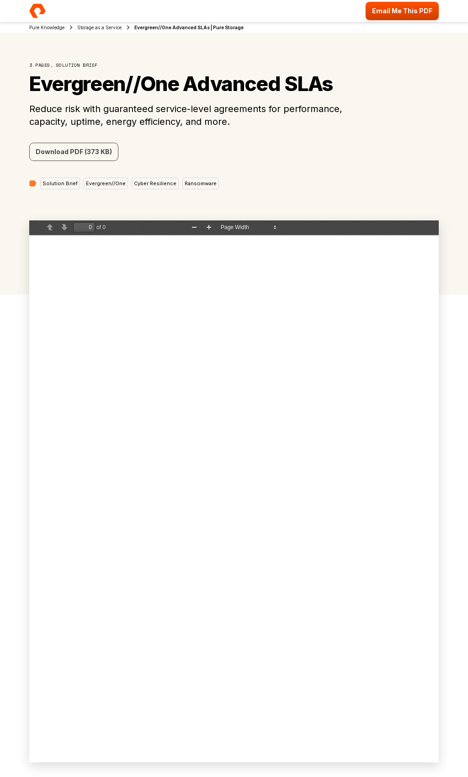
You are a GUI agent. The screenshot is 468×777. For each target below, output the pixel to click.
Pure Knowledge (46, 27)
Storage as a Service (99, 27)
